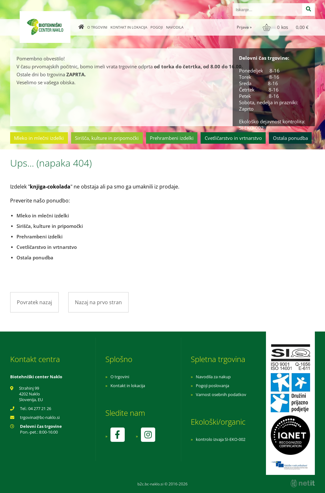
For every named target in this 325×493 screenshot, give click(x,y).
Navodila (174, 27)
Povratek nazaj (34, 302)
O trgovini (97, 27)
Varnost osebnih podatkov (221, 394)
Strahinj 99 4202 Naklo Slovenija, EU (31, 393)
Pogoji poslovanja (212, 385)
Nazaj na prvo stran (98, 302)
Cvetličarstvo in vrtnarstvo (233, 138)
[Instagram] (148, 435)
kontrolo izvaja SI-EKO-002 (220, 439)
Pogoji (156, 27)
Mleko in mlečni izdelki (39, 138)
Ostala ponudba (290, 138)
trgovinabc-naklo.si (40, 417)
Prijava (244, 27)
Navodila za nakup (213, 377)
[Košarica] (286, 27)
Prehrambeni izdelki (172, 138)
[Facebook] (117, 435)
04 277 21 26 (39, 408)
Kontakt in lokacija (128, 27)
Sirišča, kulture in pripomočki (107, 138)
